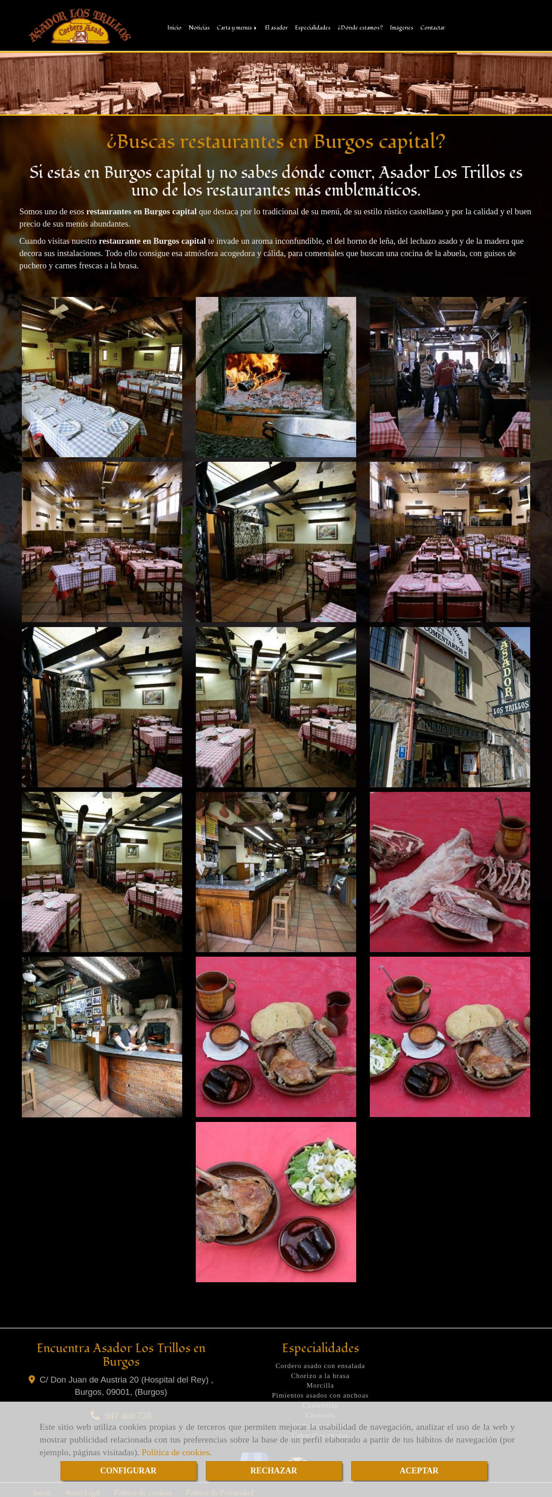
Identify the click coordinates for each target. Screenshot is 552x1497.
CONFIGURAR (128, 1470)
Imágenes (401, 27)
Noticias (199, 27)
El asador (276, 27)
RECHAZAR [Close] (273, 1470)
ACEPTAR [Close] (419, 1470)
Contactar (432, 27)
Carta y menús (237, 27)
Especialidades (313, 27)
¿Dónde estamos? (360, 27)
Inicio (174, 27)
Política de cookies (175, 1452)
